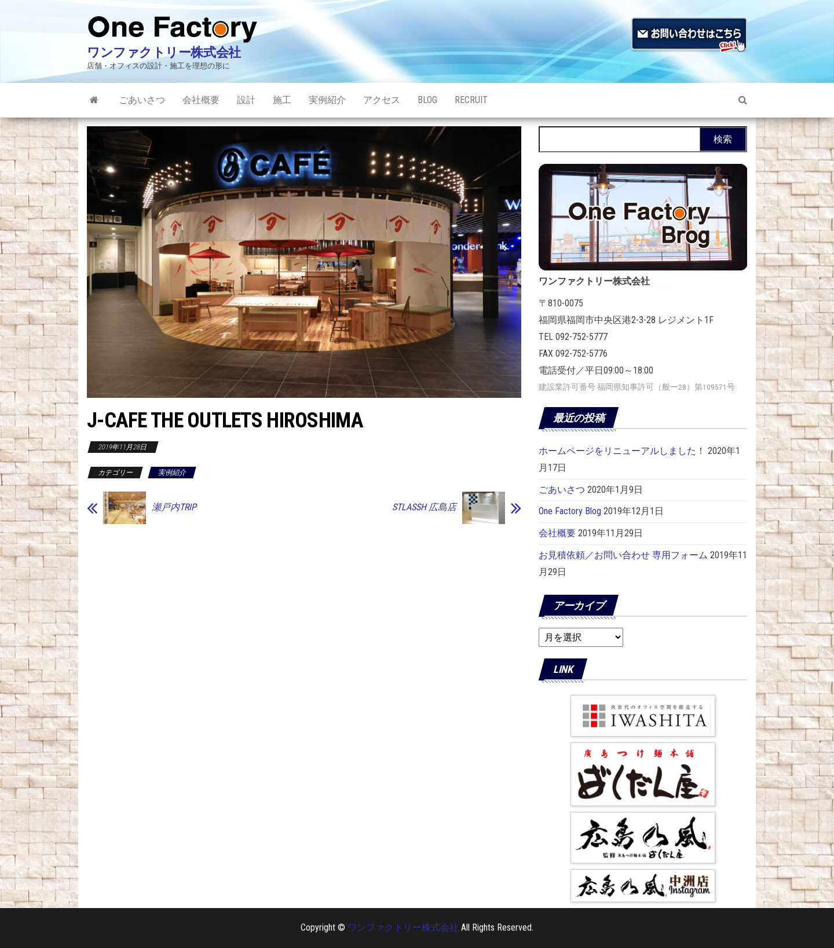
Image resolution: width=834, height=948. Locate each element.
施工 (282, 99)
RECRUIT (471, 99)
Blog (427, 99)
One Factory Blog (570, 511)
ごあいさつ (142, 99)
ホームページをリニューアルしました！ (622, 450)
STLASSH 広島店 (424, 507)
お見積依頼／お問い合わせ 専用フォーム (623, 555)
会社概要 (201, 99)
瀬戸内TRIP (174, 507)
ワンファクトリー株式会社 (164, 52)
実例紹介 (327, 99)
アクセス (381, 99)
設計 (246, 99)
